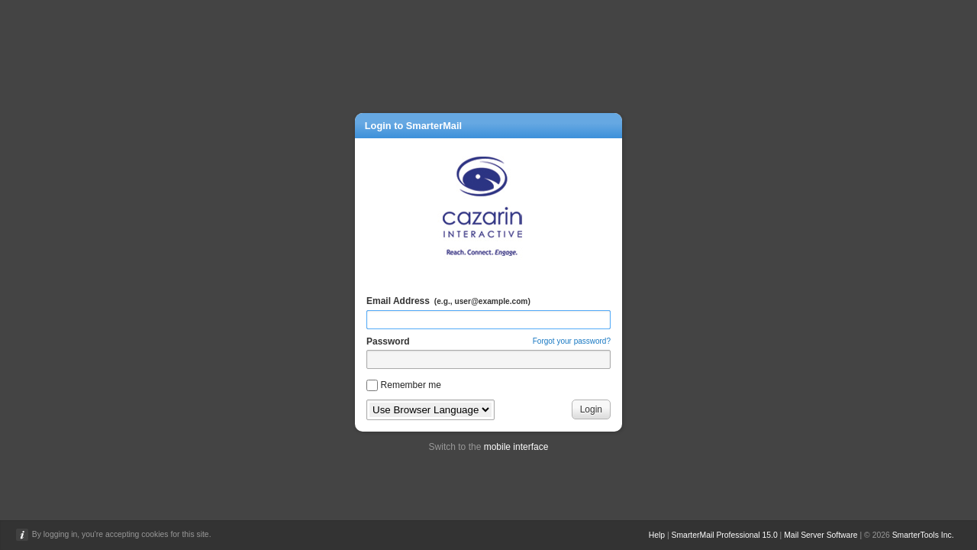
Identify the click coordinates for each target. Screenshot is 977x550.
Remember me (411, 385)
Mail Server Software (820, 535)
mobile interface (516, 447)
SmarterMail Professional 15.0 (725, 535)
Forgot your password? (572, 341)
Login (591, 409)
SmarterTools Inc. (923, 535)
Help (657, 535)
